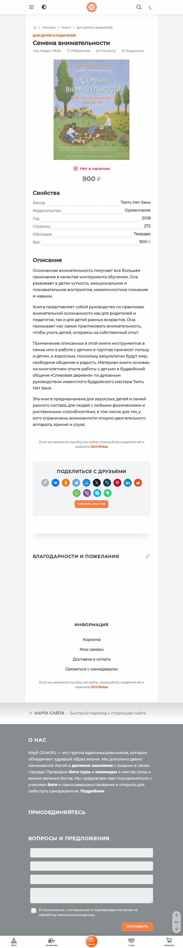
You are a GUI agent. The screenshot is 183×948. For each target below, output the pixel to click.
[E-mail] (105, 51)
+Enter (99, 447)
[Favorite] (78, 51)
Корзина (91, 639)
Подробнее (92, 791)
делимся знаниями (92, 765)
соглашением (78, 910)
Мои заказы (92, 649)
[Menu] (31, 7)
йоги (52, 784)
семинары (106, 772)
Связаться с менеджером (91, 669)
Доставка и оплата (91, 659)
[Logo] (91, 7)
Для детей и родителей (54, 35)
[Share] (133, 51)
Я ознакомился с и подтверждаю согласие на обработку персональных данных (88, 912)
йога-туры (80, 772)
